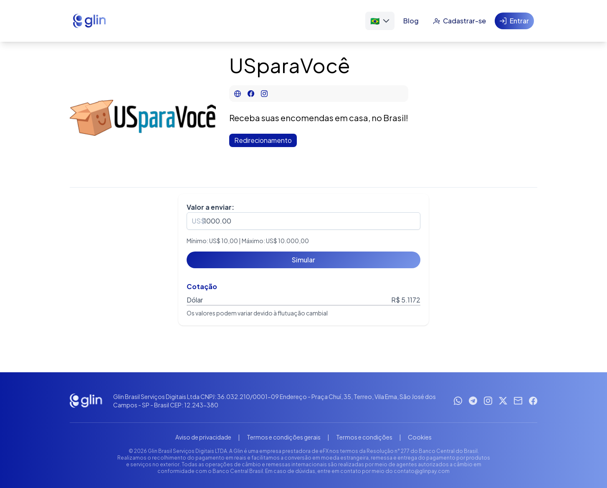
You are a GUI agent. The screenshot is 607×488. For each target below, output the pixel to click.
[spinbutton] (303, 221)
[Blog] (411, 21)
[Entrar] (514, 21)
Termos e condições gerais (284, 437)
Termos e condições (364, 437)
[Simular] (303, 260)
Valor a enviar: (210, 207)
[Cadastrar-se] (459, 21)
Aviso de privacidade (203, 437)
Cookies (420, 437)
